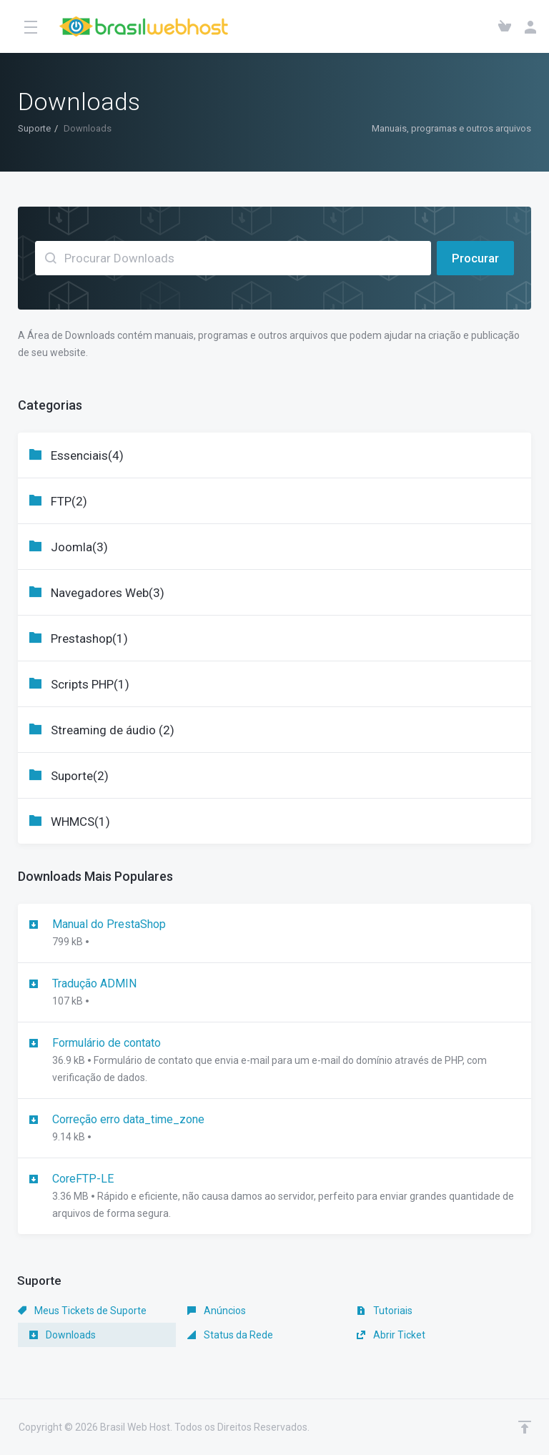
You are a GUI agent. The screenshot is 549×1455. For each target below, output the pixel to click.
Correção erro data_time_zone (274, 1129)
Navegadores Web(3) (107, 593)
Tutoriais (384, 1310)
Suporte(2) (80, 776)
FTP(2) (69, 501)
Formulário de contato (274, 1061)
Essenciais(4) (87, 455)
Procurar (475, 258)
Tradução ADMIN (274, 993)
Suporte (34, 128)
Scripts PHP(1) (90, 684)
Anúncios (216, 1310)
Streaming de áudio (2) (112, 730)
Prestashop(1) (89, 638)
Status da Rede (230, 1335)
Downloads (62, 1335)
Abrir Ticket (391, 1335)
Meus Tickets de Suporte (82, 1310)
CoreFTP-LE (274, 1197)
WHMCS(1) (80, 821)
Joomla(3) (79, 547)
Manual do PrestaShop (274, 933)
